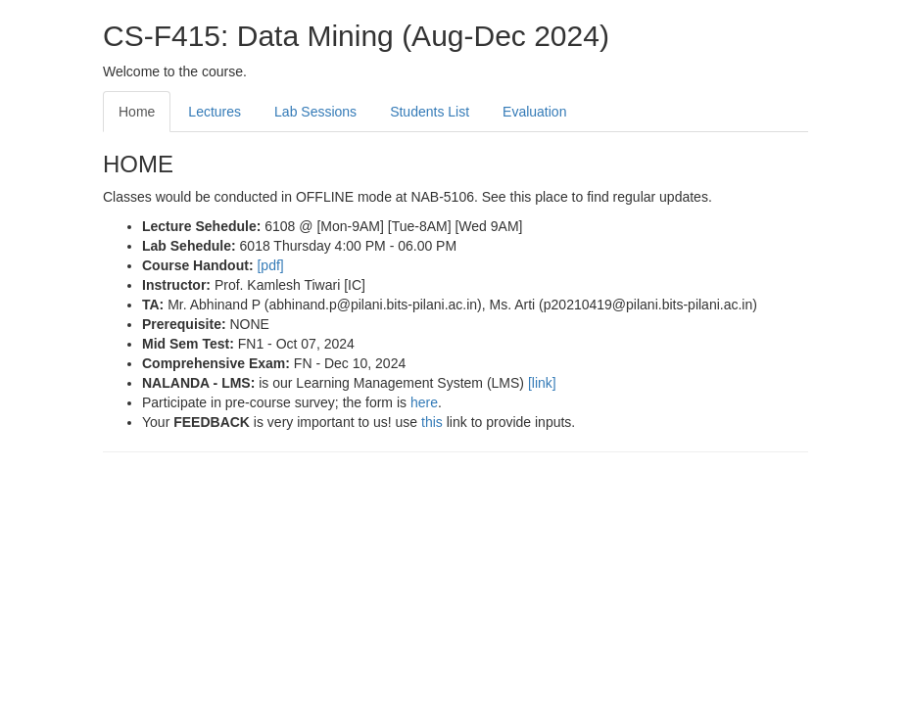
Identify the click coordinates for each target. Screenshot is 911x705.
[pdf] (270, 265)
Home (137, 111)
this (434, 422)
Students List (429, 111)
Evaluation (534, 111)
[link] (542, 383)
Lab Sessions (315, 111)
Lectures (214, 111)
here (424, 402)
